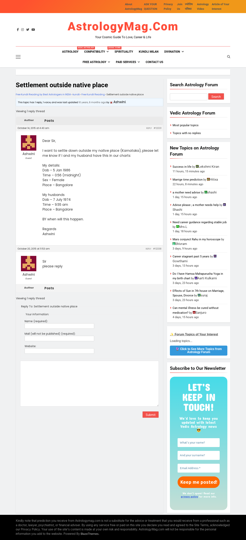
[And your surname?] (199, 455)
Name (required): (36, 321)
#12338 (157, 248)
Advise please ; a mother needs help (196, 205)
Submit (150, 415)
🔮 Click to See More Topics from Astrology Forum (198, 350)
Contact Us (154, 62)
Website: (30, 346)
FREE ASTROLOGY (94, 62)
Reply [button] (149, 128)
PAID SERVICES (126, 62)
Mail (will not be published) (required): (50, 334)
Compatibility (98, 49)
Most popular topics (186, 125)
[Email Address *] (199, 468)
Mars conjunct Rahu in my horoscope (196, 239)
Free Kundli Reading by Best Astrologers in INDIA (43, 94)
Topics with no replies (187, 133)
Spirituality (124, 51)
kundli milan (149, 51)
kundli (76, 94)
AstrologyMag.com (123, 26)
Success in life (182, 166)
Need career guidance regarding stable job (200, 222)
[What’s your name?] (199, 442)
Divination (172, 51)
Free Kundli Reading (93, 94)
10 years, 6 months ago (92, 102)
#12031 (157, 128)
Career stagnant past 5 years (191, 256)
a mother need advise (186, 192)
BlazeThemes (90, 533)
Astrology (71, 49)
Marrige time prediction (188, 179)
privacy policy (189, 496)
